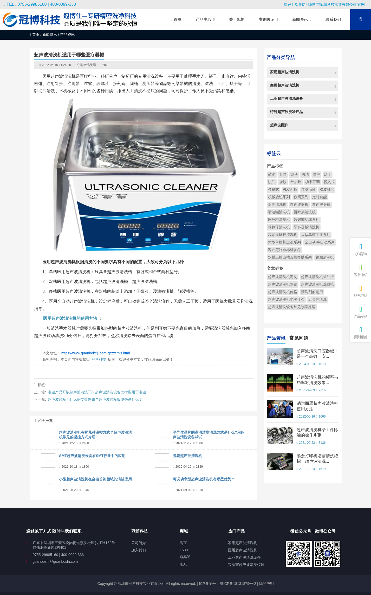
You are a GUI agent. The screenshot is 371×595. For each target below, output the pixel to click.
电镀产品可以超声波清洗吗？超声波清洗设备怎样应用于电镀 (97, 392)
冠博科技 (99, 359)
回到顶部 (360, 332)
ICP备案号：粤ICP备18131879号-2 (227, 583)
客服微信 (360, 270)
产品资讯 (90, 65)
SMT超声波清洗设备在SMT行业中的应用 (92, 456)
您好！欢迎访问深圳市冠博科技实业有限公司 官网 (324, 4)
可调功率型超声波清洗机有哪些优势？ (204, 479)
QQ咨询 (360, 249)
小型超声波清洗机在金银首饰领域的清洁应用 (95, 479)
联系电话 (360, 291)
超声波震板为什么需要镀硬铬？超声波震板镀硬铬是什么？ (95, 399)
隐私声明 (266, 583)
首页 (35, 34)
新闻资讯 (49, 34)
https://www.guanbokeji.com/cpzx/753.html (95, 353)
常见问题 (298, 337)
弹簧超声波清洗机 (187, 456)
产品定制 (360, 312)
